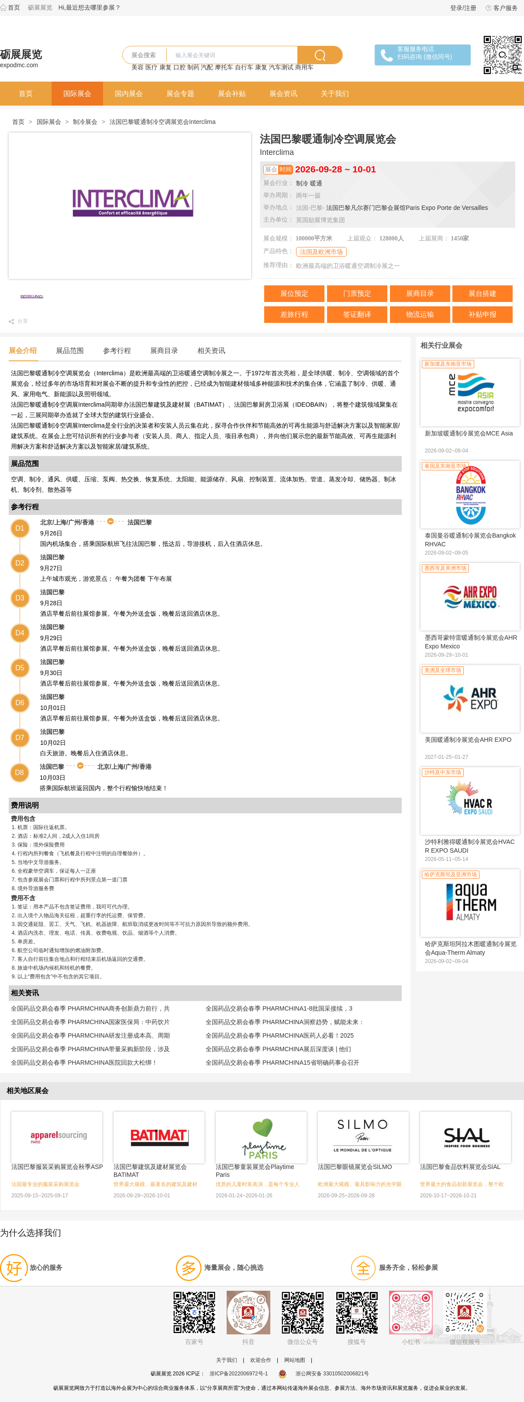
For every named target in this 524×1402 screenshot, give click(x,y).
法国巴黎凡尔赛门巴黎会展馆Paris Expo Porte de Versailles (407, 207)
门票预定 (357, 293)
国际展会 (77, 93)
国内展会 (129, 93)
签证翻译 (357, 314)
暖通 (316, 183)
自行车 (244, 67)
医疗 (151, 67)
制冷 (302, 183)
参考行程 (117, 350)
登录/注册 (463, 7)
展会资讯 (283, 93)
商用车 (304, 67)
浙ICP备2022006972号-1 (239, 1374)
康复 (165, 67)
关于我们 (335, 93)
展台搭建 (482, 293)
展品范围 (70, 350)
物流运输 (420, 314)
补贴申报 (482, 314)
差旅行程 (294, 314)
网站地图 (294, 1360)
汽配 (207, 67)
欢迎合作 (260, 1360)
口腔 (179, 67)
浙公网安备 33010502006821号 (323, 1374)
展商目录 (420, 293)
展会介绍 (23, 350)
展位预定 (294, 293)
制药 (193, 67)
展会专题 (180, 93)
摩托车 (224, 67)
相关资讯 (211, 350)
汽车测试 (281, 67)
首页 (14, 7)
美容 (137, 67)
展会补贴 (232, 93)
